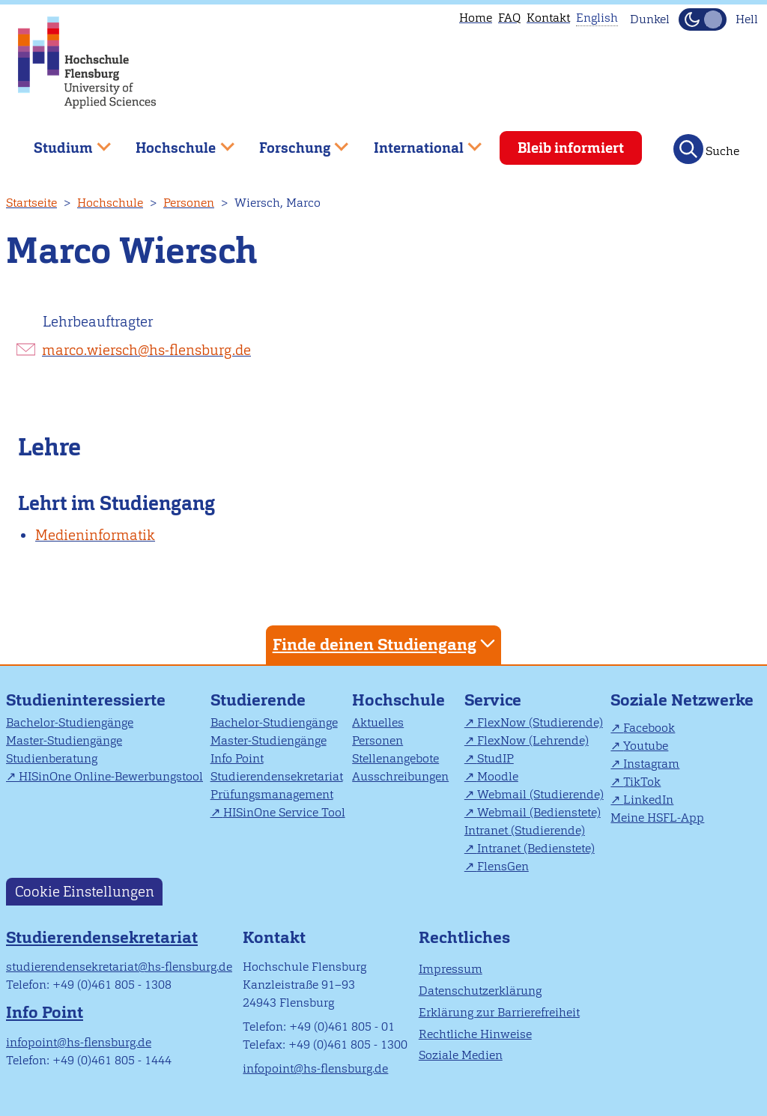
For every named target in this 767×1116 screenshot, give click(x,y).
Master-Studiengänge (64, 740)
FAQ (509, 17)
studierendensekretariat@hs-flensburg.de (119, 966)
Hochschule (110, 202)
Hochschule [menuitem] (174, 142)
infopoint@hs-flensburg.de (78, 1042)
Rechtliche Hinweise (475, 1034)
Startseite (31, 202)
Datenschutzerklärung (480, 990)
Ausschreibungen (400, 776)
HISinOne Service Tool (284, 812)
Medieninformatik (95, 535)
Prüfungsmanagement (271, 794)
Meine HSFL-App (657, 817)
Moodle (497, 776)
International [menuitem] (417, 142)
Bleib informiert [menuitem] (571, 148)
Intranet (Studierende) (524, 830)
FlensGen (503, 866)
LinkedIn (648, 799)
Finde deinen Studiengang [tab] (386, 643)
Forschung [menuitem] (292, 142)
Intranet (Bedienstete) (536, 848)
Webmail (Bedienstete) (539, 812)
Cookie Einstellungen (84, 891)
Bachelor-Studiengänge (69, 722)
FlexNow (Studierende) (540, 722)
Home (475, 17)
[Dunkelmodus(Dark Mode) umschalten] (703, 19)
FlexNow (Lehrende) (533, 740)
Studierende (258, 700)
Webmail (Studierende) (540, 794)
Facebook (649, 728)
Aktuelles (378, 722)
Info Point (237, 758)
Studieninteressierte (86, 700)
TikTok (642, 781)
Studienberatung (51, 758)
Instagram (651, 763)
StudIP (495, 758)
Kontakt (548, 17)
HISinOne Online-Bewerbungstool (111, 776)
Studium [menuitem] (61, 142)
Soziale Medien (461, 1055)
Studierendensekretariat (276, 776)
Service (492, 700)
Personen (188, 202)
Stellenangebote (395, 758)
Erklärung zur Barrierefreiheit (499, 1012)
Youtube (645, 745)
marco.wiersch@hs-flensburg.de (146, 350)
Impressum (450, 969)
